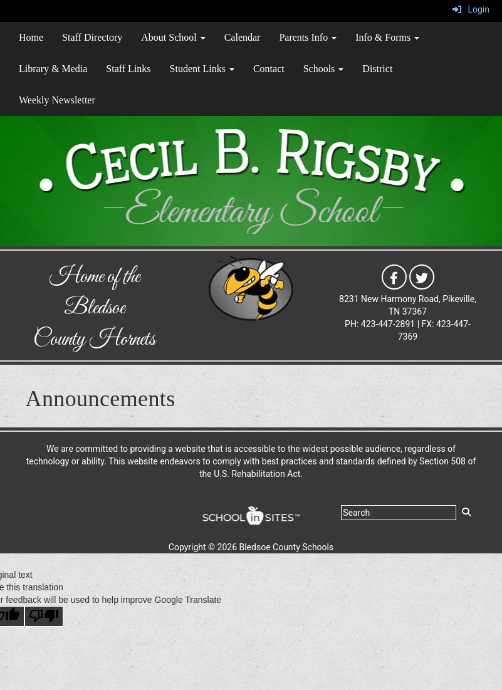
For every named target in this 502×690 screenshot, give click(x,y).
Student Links (202, 68)
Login (470, 9)
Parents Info (308, 37)
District (377, 68)
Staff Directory (92, 37)
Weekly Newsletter (57, 100)
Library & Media (53, 68)
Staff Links (128, 68)
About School (173, 37)
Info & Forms (387, 37)
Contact (269, 68)
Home (31, 37)
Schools (323, 68)
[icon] (394, 276)
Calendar (242, 37)
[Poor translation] (43, 616)
